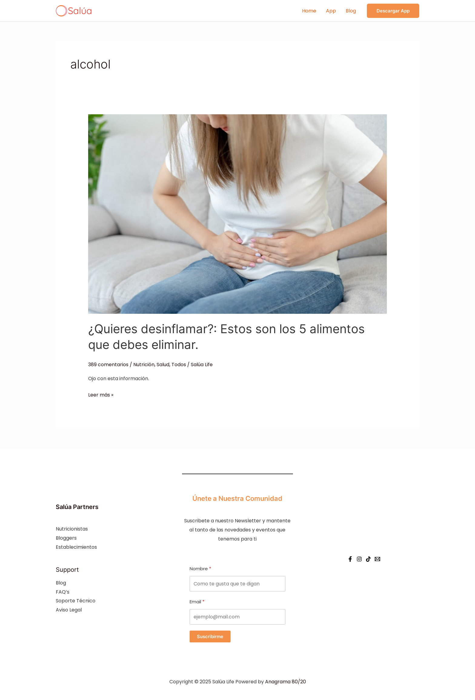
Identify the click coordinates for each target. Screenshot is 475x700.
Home (309, 10)
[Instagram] (359, 559)
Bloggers (66, 537)
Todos (178, 364)
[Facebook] (350, 559)
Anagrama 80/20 (285, 681)
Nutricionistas (72, 528)
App (331, 10)
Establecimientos (76, 547)
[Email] (377, 559)
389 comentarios (108, 364)
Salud (163, 364)
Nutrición (143, 364)
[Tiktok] (368, 559)
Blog (351, 10)
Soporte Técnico (75, 600)
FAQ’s (62, 591)
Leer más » (100, 395)
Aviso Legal (69, 609)
